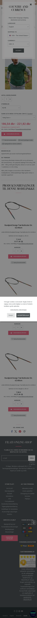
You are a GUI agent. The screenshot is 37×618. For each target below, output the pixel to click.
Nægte (11, 315)
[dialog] (18, 309)
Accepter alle (23, 315)
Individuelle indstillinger (18, 309)
